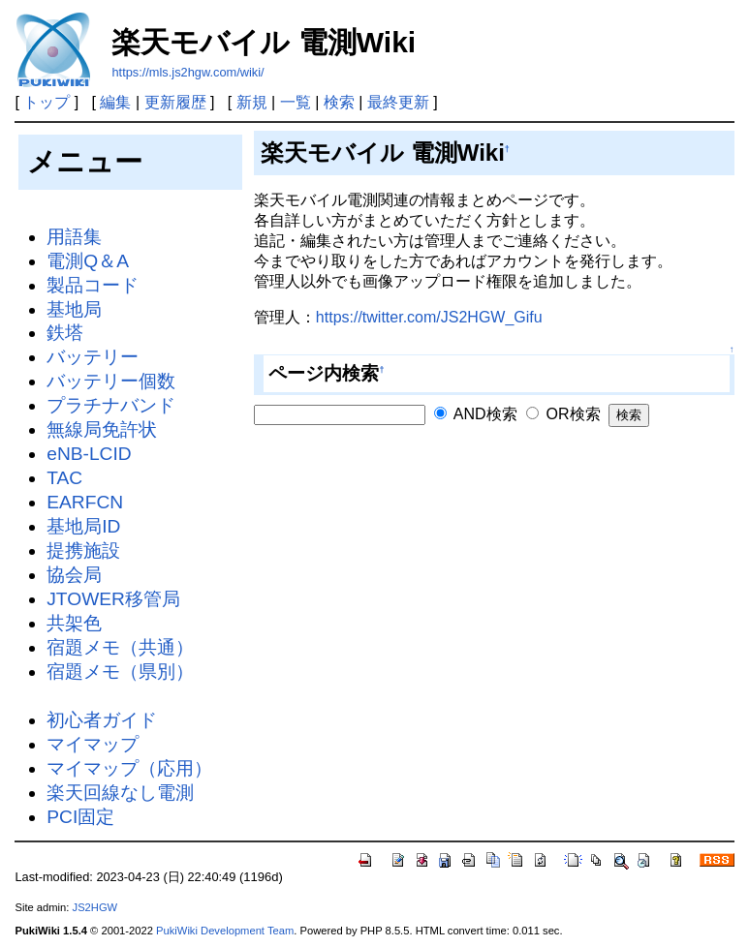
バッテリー (93, 357)
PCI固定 (80, 817)
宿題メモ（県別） (120, 671)
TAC (64, 478)
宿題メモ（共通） (120, 647)
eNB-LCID (89, 453)
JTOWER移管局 (113, 599)
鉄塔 (65, 332)
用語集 (74, 237)
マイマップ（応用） (129, 768)
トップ (46, 102)
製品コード (93, 285)
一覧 (295, 102)
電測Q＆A (88, 261)
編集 (115, 102)
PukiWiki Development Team (225, 930)
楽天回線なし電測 (120, 792)
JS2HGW (95, 907)
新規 (251, 102)
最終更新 (398, 102)
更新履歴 (175, 102)
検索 (339, 102)
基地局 (74, 309)
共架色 (74, 623)
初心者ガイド (102, 720)
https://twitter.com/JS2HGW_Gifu (429, 317)
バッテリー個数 (111, 381)
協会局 (74, 575)
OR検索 (563, 414)
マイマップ (93, 744)
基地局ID (83, 526)
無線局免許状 (102, 429)
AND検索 (475, 414)
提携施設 (83, 550)
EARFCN (85, 502)
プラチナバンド (111, 405)
